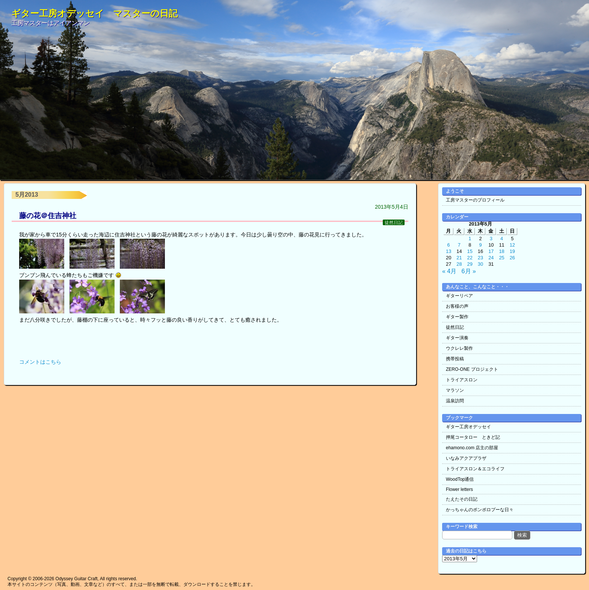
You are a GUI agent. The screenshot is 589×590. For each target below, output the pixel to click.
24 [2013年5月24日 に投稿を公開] (491, 257)
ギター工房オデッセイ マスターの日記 (94, 13)
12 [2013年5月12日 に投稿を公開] (512, 245)
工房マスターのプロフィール (475, 200)
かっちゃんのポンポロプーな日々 (479, 509)
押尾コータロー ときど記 (473, 437)
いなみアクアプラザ (466, 458)
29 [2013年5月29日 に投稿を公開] (470, 264)
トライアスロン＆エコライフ (475, 468)
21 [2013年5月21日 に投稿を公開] (459, 257)
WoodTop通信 (460, 479)
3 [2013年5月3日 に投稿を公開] (491, 238)
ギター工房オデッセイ (468, 426)
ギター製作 (457, 316)
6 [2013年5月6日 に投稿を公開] (448, 245)
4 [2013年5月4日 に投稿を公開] (501, 238)
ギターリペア (459, 295)
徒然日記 (394, 222)
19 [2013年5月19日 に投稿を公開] (512, 251)
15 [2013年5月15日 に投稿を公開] (470, 251)
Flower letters (459, 489)
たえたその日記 (461, 499)
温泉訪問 (455, 400)
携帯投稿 (455, 358)
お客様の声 (457, 306)
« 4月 (449, 271)
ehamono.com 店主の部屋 (472, 447)
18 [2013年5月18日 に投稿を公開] (501, 251)
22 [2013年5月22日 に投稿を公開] (470, 257)
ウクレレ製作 (459, 348)
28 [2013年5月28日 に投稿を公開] (459, 264)
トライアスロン (461, 379)
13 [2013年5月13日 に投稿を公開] (448, 251)
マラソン (455, 390)
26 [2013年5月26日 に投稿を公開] (512, 257)
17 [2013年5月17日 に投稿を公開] (491, 251)
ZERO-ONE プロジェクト (472, 369)
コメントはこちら (40, 362)
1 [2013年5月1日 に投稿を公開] (469, 238)
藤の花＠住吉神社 (47, 216)
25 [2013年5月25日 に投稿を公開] (501, 257)
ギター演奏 (457, 337)
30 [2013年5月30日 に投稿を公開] (480, 264)
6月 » (469, 271)
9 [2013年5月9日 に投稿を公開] (480, 245)
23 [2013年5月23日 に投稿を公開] (480, 257)
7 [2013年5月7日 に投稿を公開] (459, 245)
